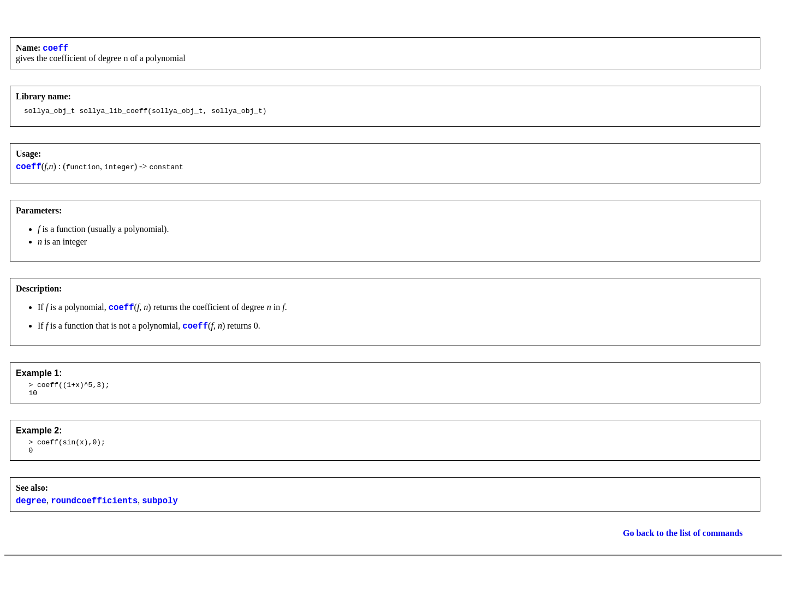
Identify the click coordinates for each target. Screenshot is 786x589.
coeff (55, 49)
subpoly (160, 516)
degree (31, 516)
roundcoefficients (94, 516)
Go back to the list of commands (683, 549)
